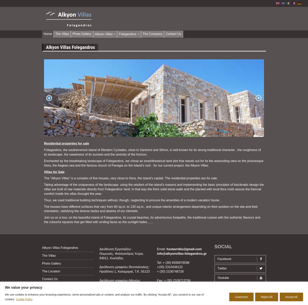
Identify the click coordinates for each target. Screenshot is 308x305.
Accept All (291, 297)
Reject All (266, 297)
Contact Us (173, 34)
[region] (154, 293)
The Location (51, 271)
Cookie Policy (24, 299)
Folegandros (127, 34)
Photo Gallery (82, 34)
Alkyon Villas (104, 34)
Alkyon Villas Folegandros (60, 247)
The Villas (62, 34)
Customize (241, 297)
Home (48, 34)
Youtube (241, 278)
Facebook (241, 259)
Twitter (241, 268)
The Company (152, 34)
